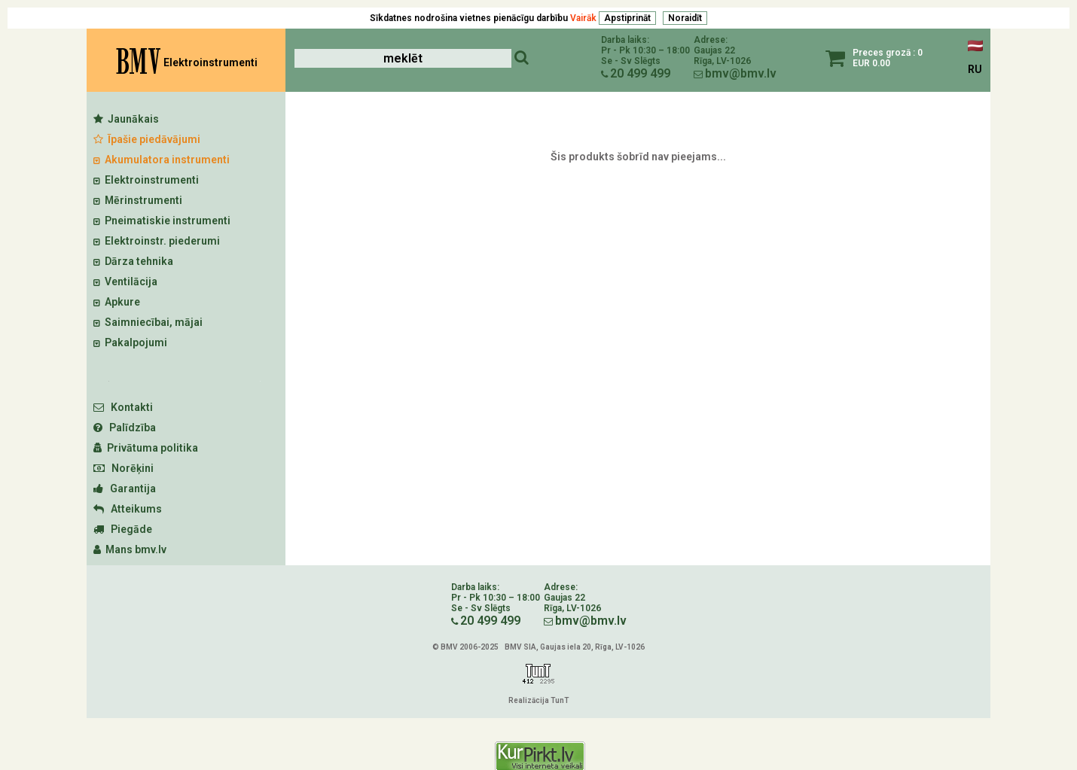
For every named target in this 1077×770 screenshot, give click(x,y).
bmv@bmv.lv (740, 73)
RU (975, 69)
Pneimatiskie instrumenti (161, 221)
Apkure (116, 302)
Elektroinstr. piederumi (156, 241)
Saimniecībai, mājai (148, 322)
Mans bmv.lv (129, 549)
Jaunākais (126, 119)
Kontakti (123, 407)
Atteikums (127, 509)
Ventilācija (125, 281)
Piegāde (122, 529)
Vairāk (583, 18)
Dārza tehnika (133, 261)
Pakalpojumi (130, 342)
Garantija (124, 488)
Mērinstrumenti (137, 200)
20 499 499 (640, 73)
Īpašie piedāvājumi (146, 139)
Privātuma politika (145, 448)
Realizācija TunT (538, 700)
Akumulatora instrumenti (161, 160)
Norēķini (123, 468)
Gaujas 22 (714, 50)
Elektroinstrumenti (146, 180)
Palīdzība (124, 428)
